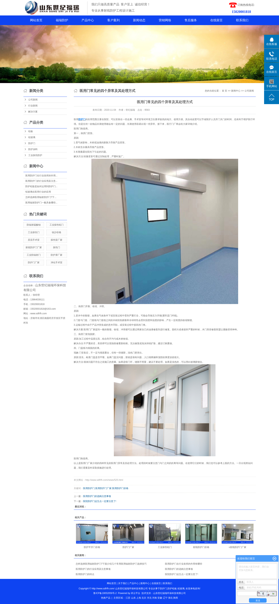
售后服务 (191, 20)
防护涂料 (33, 149)
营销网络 (165, 20)
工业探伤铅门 (57, 224)
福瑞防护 (62, 20)
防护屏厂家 (56, 255)
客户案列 (113, 20)
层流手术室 (33, 240)
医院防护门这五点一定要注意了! (99, 501)
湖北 (170, 597)
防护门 (31, 143)
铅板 (30, 131)
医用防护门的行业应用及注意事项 (93, 569)
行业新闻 (33, 105)
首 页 (224, 90)
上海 (138, 597)
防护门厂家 (33, 262)
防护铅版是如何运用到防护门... (41, 186)
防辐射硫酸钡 (34, 224)
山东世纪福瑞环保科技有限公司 (169, 593)
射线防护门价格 (201, 547)
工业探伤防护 (35, 155)
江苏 (128, 597)
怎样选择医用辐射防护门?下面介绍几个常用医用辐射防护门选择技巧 (111, 563)
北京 (144, 597)
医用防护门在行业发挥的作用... (41, 175)
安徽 (159, 597)
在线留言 (216, 20)
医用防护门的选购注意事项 (97, 496)
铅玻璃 (31, 137)
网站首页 (36, 20)
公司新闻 (33, 99)
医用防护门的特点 (85, 574)
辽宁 (165, 597)
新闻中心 (235, 90)
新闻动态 (139, 20)
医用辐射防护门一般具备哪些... (41, 202)
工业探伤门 (33, 232)
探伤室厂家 (56, 240)
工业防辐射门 (34, 255)
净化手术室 (56, 262)
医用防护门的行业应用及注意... (41, 181)
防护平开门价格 (92, 547)
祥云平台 (135, 593)
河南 (154, 597)
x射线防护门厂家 (237, 547)
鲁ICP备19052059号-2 (105, 593)
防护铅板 (172, 588)
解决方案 (33, 111)
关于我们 (122, 583)
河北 (149, 597)
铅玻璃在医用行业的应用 (38, 191)
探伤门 (56, 247)
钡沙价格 (56, 232)
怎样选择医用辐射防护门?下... (41, 197)
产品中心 (88, 20)
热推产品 (105, 597)
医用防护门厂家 (103, 488)
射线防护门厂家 (34, 247)
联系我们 (242, 20)
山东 (133, 597)
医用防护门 (89, 488)
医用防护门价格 (120, 488)
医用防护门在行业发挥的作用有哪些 (183, 563)
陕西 (175, 597)
